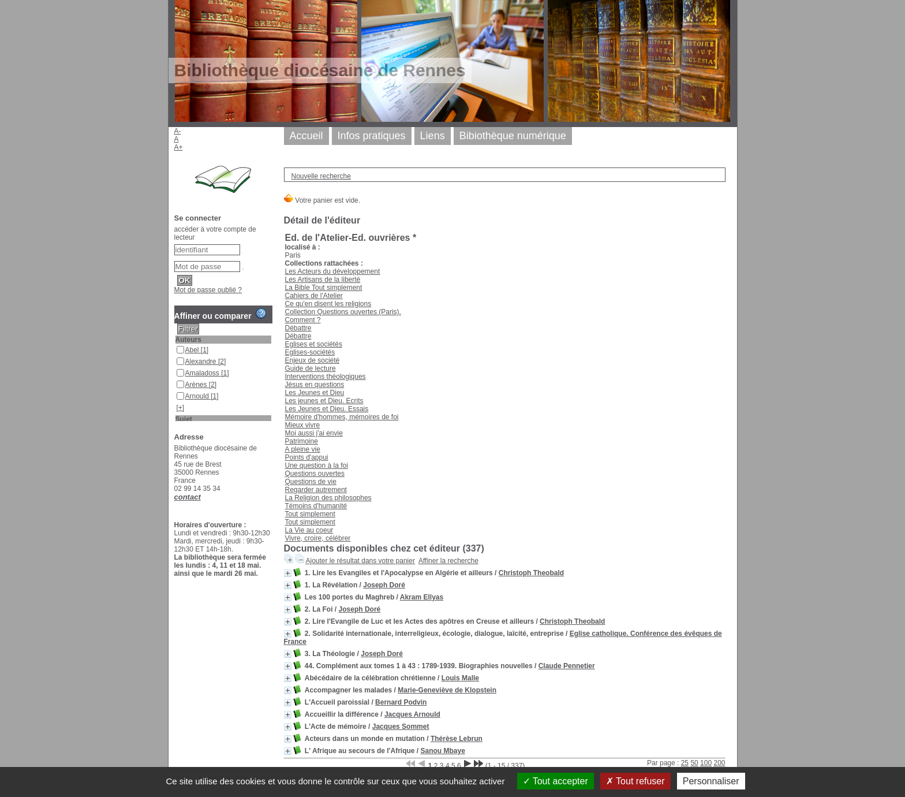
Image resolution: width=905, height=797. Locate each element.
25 (685, 763)
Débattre (298, 328)
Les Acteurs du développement (332, 271)
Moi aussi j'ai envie (314, 433)
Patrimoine (301, 441)
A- (177, 131)
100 (706, 763)
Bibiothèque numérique (512, 135)
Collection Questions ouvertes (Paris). (343, 312)
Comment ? (303, 320)
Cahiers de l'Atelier (314, 296)
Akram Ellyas (421, 597)
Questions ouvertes (315, 474)
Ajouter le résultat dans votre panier (360, 561)
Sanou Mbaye (443, 751)
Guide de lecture (310, 368)
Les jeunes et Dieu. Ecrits (324, 401)
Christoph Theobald (531, 573)
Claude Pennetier (566, 666)
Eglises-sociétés (310, 352)
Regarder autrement (316, 490)
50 (694, 763)
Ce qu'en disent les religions (328, 304)
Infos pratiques (372, 135)
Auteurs (188, 340)
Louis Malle (460, 678)
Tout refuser (635, 781)
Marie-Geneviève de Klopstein (447, 690)
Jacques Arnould (412, 714)
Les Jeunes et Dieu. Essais (327, 409)
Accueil (306, 135)
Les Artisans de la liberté (323, 279)
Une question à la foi (316, 465)
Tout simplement (310, 514)
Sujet (183, 419)
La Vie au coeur (309, 530)
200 (719, 763)
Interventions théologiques (325, 377)
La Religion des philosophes (328, 498)
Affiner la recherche (448, 561)
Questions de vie (310, 482)
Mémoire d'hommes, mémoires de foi (342, 417)
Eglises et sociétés (313, 344)
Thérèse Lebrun (457, 739)
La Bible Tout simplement (323, 288)
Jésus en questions (315, 385)
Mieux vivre (302, 425)
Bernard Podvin (401, 702)
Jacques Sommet (400, 726)
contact (187, 497)
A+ (178, 147)
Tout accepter (555, 781)
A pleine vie (302, 449)
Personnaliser (711, 781)
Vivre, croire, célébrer (318, 538)
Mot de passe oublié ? (208, 290)
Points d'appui (306, 457)
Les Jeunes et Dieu (315, 393)
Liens (432, 135)
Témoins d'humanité (316, 506)
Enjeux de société (312, 360)
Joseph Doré (384, 585)
